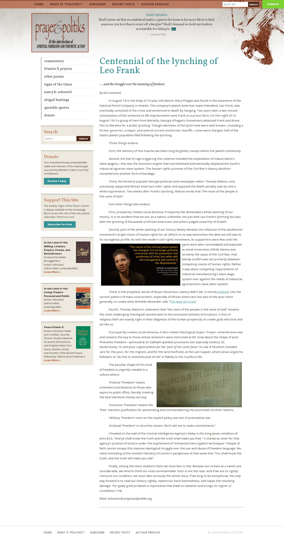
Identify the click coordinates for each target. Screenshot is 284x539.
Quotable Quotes (56, 107)
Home (39, 4)
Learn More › (52, 272)
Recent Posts (123, 4)
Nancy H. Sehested (58, 92)
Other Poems (54, 76)
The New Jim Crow (182, 301)
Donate (273, 4)
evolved (223, 292)
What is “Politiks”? (66, 4)
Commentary (54, 61)
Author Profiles (155, 4)
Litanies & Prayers (58, 68)
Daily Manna (156, 15)
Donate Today (57, 181)
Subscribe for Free (60, 224)
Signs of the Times (58, 84)
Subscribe (97, 4)
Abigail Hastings (56, 100)
